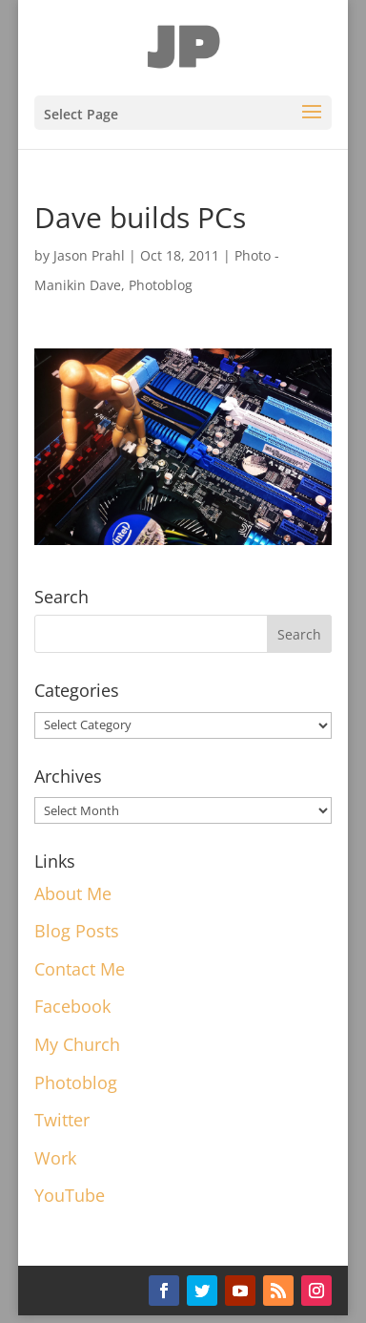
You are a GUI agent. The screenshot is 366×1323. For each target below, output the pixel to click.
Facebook (72, 1006)
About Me (73, 893)
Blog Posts (76, 930)
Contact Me (79, 968)
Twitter (62, 1119)
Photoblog (161, 285)
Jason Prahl (89, 255)
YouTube (69, 1195)
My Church (77, 1044)
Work (55, 1157)
